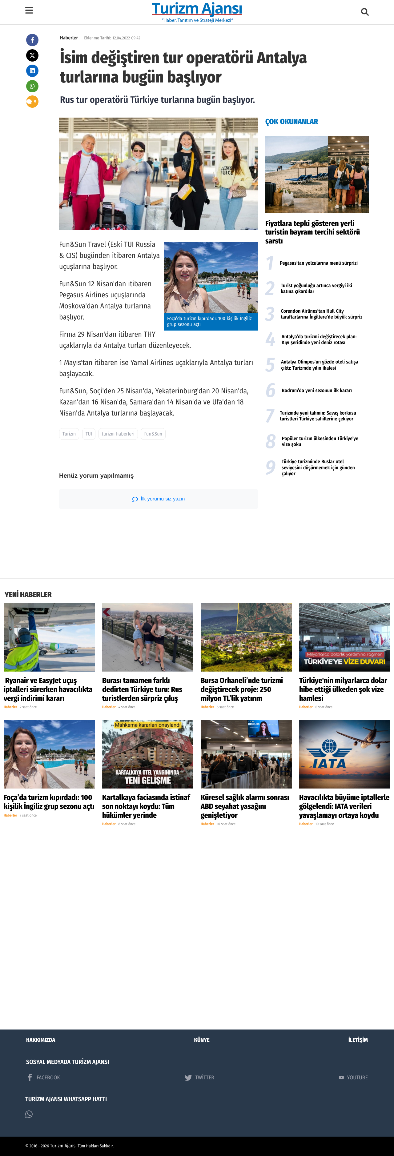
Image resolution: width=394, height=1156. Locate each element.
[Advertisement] (317, 529)
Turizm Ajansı (63, 1146)
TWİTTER (199, 1077)
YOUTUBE (353, 1077)
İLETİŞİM (358, 1040)
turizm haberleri (118, 434)
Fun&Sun (153, 434)
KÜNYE (202, 1040)
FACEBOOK (43, 1077)
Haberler (69, 38)
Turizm (69, 434)
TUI (89, 434)
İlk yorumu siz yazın (158, 499)
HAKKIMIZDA (40, 1040)
